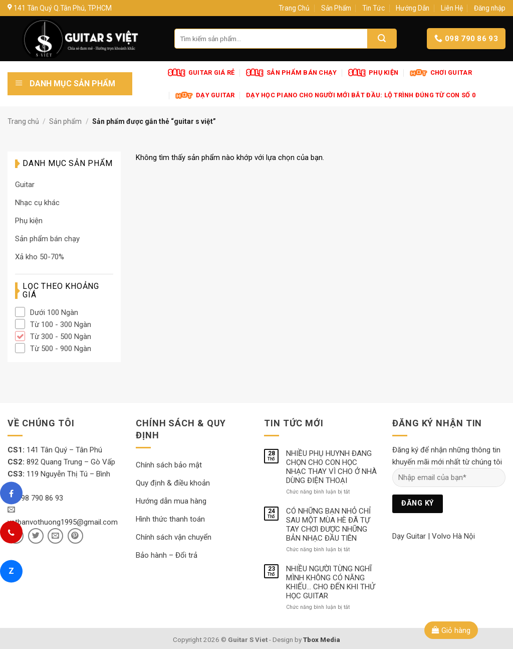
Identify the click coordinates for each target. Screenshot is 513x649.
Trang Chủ (294, 8)
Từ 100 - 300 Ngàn (60, 324)
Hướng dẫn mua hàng (171, 501)
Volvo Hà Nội (453, 536)
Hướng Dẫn (412, 8)
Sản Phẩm (336, 8)
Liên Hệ (452, 8)
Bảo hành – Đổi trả (166, 555)
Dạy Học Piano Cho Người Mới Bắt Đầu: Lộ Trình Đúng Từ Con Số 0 (360, 95)
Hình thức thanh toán (170, 519)
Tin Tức (373, 8)
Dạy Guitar (409, 536)
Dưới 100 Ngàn (54, 312)
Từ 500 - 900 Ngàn (60, 348)
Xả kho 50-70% (39, 256)
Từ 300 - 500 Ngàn (60, 336)
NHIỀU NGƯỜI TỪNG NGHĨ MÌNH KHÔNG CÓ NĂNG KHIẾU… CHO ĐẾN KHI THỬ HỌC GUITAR (330, 582)
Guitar (25, 184)
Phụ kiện (29, 220)
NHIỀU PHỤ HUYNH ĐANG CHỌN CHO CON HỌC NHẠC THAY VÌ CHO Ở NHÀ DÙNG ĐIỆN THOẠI (331, 467)
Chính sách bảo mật (169, 464)
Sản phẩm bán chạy (47, 238)
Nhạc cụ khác (37, 202)
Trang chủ (23, 121)
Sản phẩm (65, 121)
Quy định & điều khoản (173, 483)
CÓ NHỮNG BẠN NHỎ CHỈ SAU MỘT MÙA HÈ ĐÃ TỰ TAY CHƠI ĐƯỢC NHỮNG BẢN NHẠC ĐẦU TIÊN (328, 525)
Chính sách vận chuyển (173, 537)
